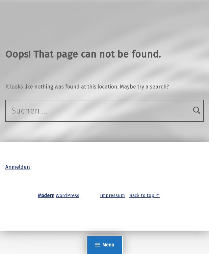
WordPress (67, 195)
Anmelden (17, 167)
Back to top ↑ (144, 195)
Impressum (112, 195)
